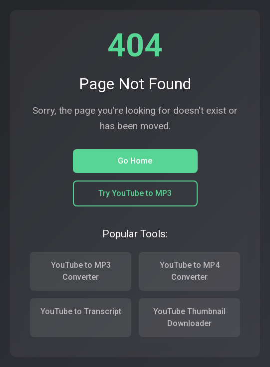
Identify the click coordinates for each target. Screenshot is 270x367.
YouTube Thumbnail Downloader (189, 317)
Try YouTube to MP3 (135, 193)
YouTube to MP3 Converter (81, 271)
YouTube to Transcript (80, 311)
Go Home (135, 161)
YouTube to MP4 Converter (190, 271)
